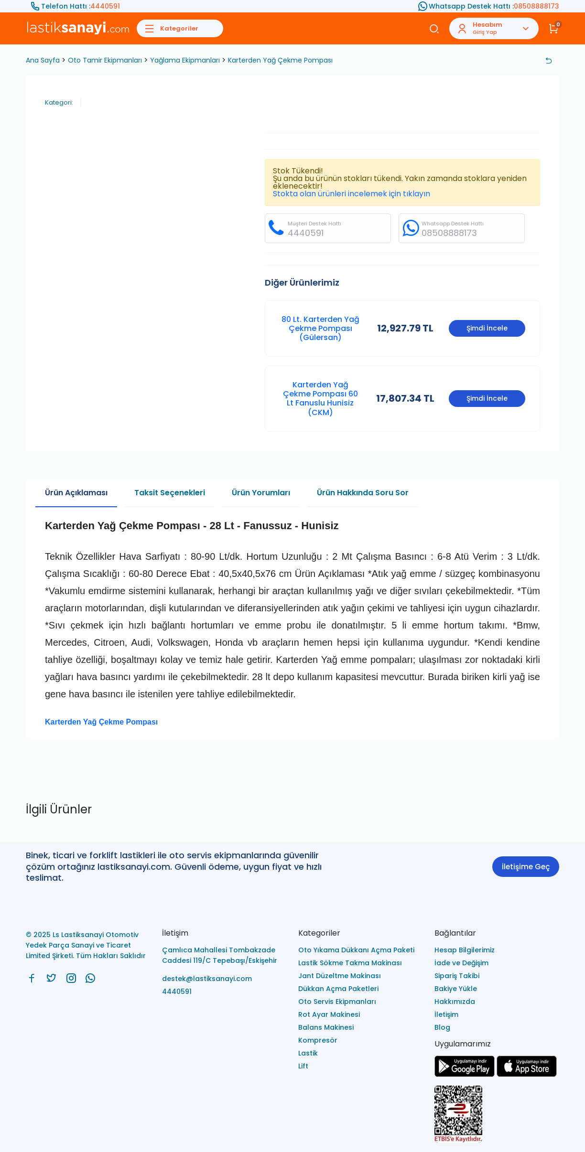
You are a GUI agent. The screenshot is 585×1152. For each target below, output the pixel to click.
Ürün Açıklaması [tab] (76, 492)
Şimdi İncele (487, 328)
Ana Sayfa (43, 60)
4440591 (105, 6)
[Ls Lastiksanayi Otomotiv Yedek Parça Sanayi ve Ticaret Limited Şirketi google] (464, 1074)
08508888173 (536, 6)
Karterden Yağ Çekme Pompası (280, 60)
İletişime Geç (526, 867)
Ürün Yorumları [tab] (261, 492)
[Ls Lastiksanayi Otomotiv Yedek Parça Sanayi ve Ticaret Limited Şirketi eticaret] (496, 1115)
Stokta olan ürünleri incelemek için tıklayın (351, 193)
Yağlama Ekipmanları (185, 60)
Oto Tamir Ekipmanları (105, 60)
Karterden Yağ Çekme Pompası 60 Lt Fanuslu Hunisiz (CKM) (320, 398)
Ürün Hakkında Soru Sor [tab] (363, 492)
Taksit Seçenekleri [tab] (169, 492)
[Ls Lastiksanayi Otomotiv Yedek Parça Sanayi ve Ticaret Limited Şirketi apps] (527, 1074)
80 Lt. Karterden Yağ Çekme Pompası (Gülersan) (320, 328)
